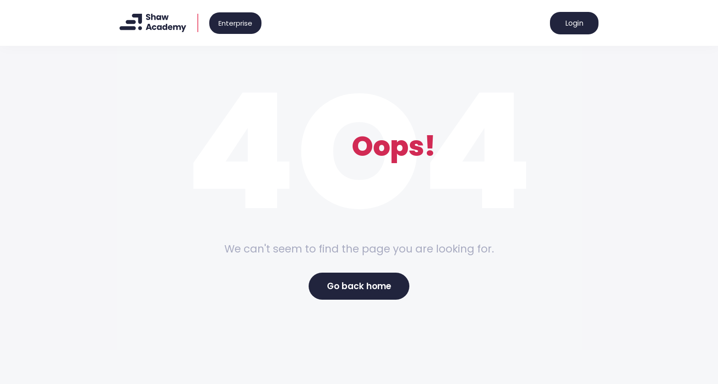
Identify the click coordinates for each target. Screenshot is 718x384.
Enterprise (235, 23)
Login (574, 23)
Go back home (359, 286)
